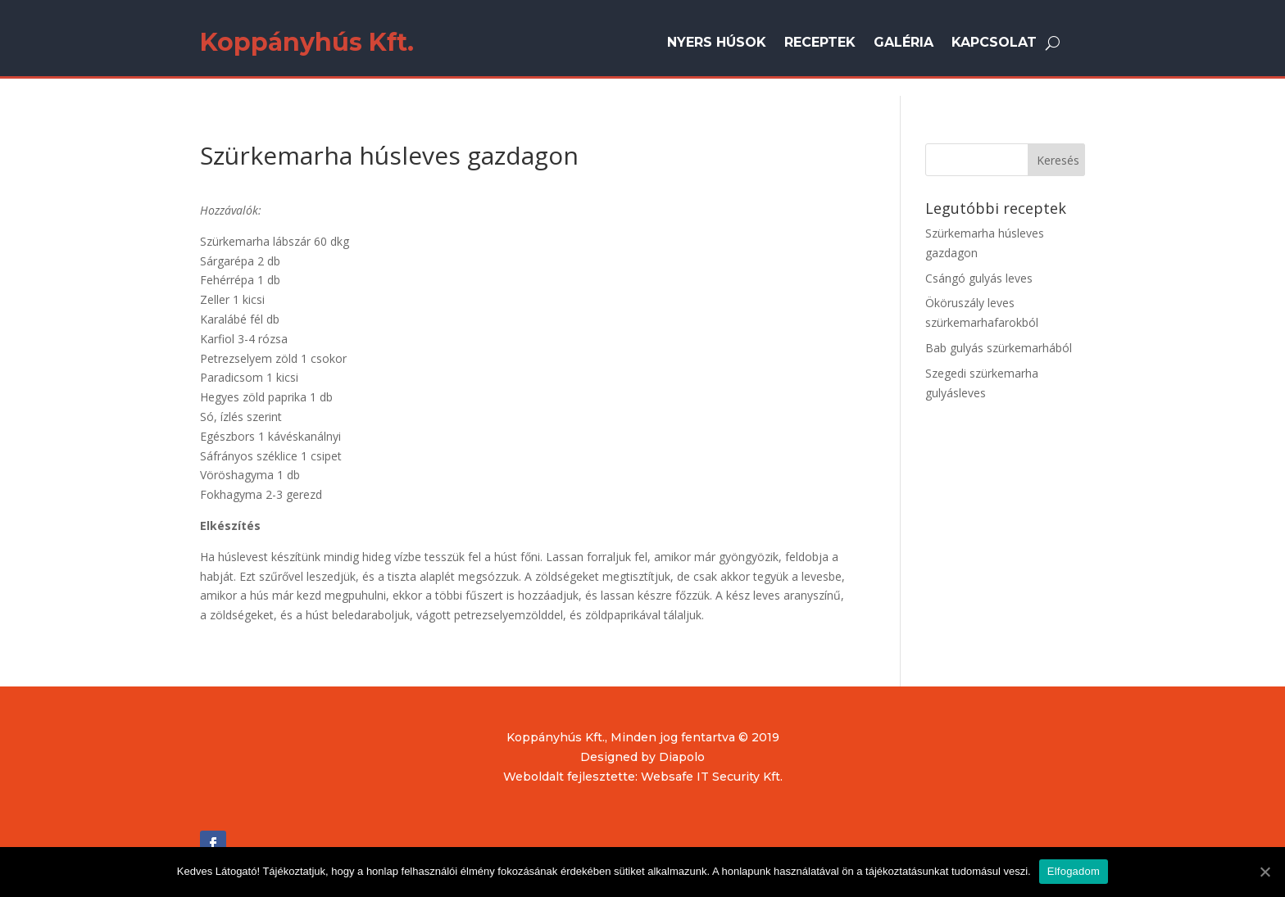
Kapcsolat (994, 43)
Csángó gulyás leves (979, 278)
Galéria (903, 43)
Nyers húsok (716, 43)
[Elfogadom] (1264, 871)
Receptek (820, 43)
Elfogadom (1073, 871)
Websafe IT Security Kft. (712, 776)
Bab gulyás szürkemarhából (998, 348)
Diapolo (682, 757)
